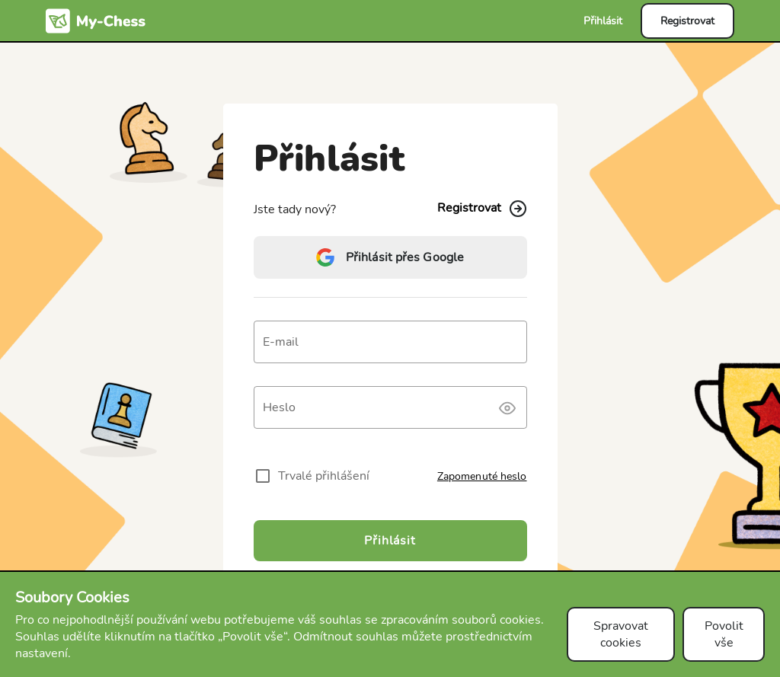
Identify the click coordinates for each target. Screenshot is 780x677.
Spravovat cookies (620, 634)
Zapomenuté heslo (482, 476)
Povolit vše (724, 634)
